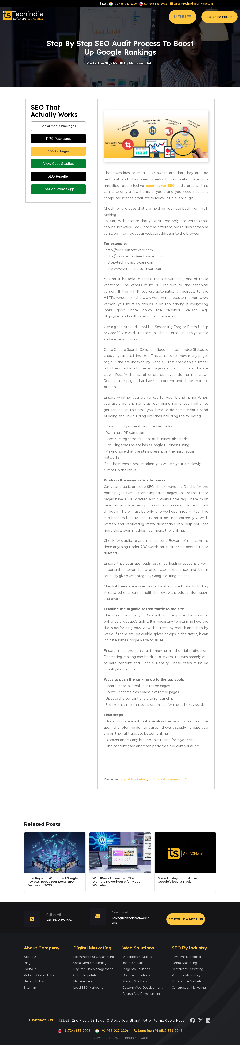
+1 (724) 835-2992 (153, 3)
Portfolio (30, 969)
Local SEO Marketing (88, 987)
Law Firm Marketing (186, 957)
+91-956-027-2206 (123, 3)
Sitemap (30, 987)
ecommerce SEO (160, 185)
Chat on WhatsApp (58, 189)
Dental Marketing (184, 963)
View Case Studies (58, 164)
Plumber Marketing (186, 975)
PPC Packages (58, 139)
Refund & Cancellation (40, 975)
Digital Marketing (133, 779)
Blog (27, 963)
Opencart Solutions (136, 975)
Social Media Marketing (90, 963)
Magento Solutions (136, 969)
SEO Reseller (58, 176)
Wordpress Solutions (137, 957)
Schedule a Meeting (185, 919)
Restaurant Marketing (187, 969)
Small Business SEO (172, 779)
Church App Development (141, 994)
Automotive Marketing (188, 981)
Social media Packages (58, 126)
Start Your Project (219, 17)
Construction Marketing (189, 987)
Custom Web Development (142, 987)
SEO (152, 779)
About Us (30, 957)
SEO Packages (58, 151)
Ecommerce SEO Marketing (93, 957)
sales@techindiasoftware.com (191, 3)
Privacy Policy (34, 981)
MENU (182, 16)
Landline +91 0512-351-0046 (158, 1031)
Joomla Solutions (134, 963)
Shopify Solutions (134, 981)
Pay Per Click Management (93, 969)
